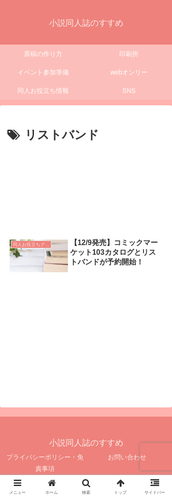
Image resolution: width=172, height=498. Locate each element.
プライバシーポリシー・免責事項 (44, 462)
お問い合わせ (127, 457)
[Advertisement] (86, 186)
